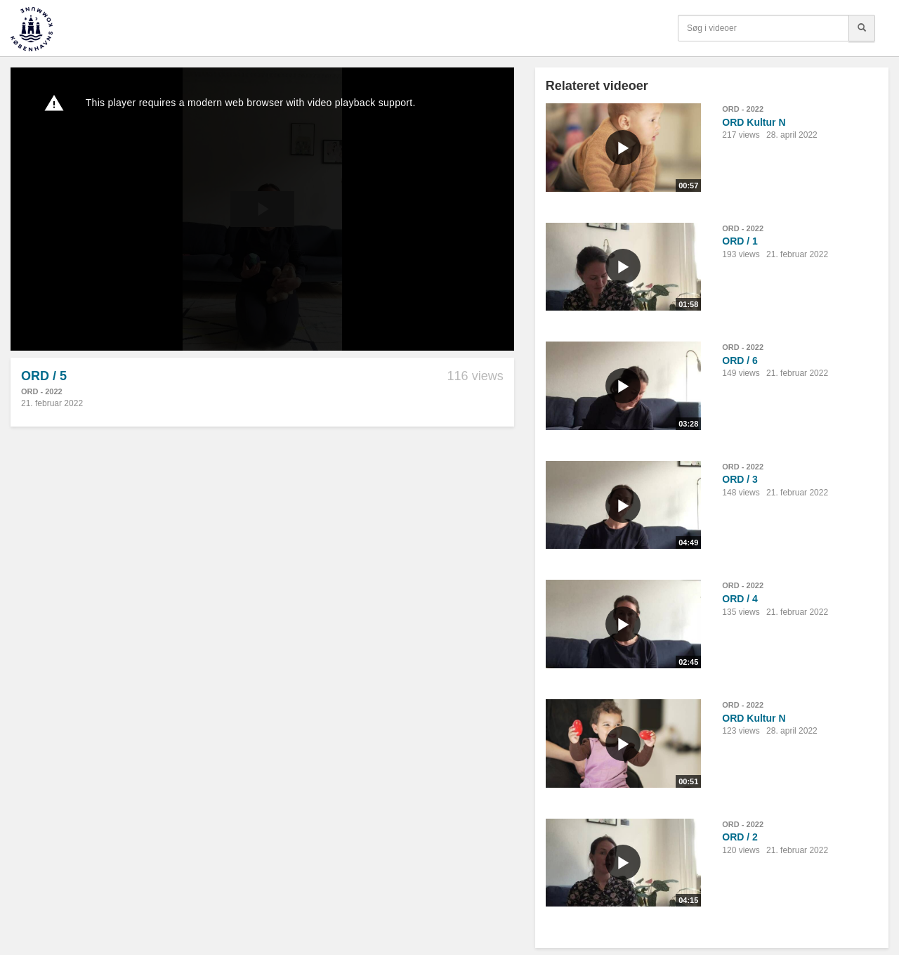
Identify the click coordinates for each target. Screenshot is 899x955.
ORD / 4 (740, 598)
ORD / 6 (740, 360)
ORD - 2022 (42, 391)
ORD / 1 (740, 241)
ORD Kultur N (753, 122)
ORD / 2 (740, 837)
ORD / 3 (740, 479)
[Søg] (861, 28)
